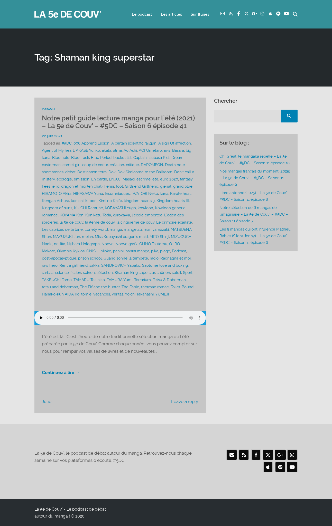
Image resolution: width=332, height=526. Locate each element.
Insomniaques (117, 193)
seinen (89, 272)
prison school (90, 258)
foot (119, 186)
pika (154, 251)
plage (165, 251)
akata (106, 150)
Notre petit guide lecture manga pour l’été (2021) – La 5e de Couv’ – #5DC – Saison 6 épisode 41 (118, 122)
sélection (105, 272)
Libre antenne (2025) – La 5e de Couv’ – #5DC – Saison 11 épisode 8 (254, 196)
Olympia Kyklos (71, 251)
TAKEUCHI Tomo (57, 280)
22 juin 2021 (52, 136)
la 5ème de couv (100, 222)
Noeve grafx (126, 244)
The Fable (130, 287)
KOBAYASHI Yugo (120, 208)
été (155, 179)
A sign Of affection (174, 143)
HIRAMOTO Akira (56, 193)
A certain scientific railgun (133, 143)
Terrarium (142, 280)
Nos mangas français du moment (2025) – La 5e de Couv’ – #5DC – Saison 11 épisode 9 (254, 178)
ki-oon (91, 200)
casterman (51, 164)
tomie (86, 294)
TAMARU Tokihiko (89, 280)
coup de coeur (95, 164)
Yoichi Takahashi (139, 294)
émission (81, 179)
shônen (163, 272)
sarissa (47, 272)
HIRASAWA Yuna (88, 193)
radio (154, 258)
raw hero (50, 265)
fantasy (186, 179)
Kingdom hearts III (172, 200)
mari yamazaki (156, 229)
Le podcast (142, 14)
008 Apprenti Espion (91, 143)
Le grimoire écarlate (174, 222)
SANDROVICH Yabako (120, 265)
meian (87, 236)
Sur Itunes (200, 14)
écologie (64, 179)
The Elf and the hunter (100, 287)
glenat (165, 186)
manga (116, 229)
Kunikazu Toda (98, 215)
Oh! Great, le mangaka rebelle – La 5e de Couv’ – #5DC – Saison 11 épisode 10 (254, 159)
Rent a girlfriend (73, 265)
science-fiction (68, 272)
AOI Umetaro (150, 150)
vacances (101, 294)
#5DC (67, 143)
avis (167, 150)
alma (117, 150)
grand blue (182, 186)
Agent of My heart (58, 150)
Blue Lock (80, 157)
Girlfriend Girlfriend (141, 186)
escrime (143, 179)
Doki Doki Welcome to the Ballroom (140, 172)
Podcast (48, 109)
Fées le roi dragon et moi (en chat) (72, 186)
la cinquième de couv (135, 222)
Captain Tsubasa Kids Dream (158, 157)
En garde (99, 179)
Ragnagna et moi (175, 258)
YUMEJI (162, 294)
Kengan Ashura (55, 200)
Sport (187, 272)
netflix (59, 244)
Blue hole (60, 157)
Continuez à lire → (61, 372)
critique (132, 164)
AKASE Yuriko (88, 150)
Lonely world (96, 229)
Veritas (117, 294)
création (117, 164)
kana (164, 193)
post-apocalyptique (59, 258)
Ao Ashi (130, 150)
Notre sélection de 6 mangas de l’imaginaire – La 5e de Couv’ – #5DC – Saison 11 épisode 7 (253, 214)
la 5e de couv (71, 222)
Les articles (171, 14)
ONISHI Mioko (98, 251)
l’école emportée (147, 215)
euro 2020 (169, 179)
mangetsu (133, 229)
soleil (176, 272)
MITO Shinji (159, 236)
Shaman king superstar (135, 272)
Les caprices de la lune (62, 229)
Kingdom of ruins (57, 208)
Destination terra (92, 172)
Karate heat (180, 193)
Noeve (108, 244)
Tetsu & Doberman (169, 280)
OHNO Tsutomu (153, 244)
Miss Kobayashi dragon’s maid (121, 236)
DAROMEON (152, 164)
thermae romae (155, 287)
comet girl (71, 164)
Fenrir (109, 186)
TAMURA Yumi (119, 280)
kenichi (77, 200)
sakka (94, 265)
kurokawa (121, 215)
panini (118, 251)
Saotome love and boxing (165, 265)
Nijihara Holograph (83, 244)
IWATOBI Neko (145, 193)
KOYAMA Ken (72, 215)
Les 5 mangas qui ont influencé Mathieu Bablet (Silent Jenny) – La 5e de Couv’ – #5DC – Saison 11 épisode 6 (255, 236)
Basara (178, 150)
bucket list (122, 157)
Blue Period (101, 157)
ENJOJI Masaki (122, 179)
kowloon (145, 208)
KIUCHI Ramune (88, 208)
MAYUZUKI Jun (66, 236)
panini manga (137, 251)
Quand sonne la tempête (126, 258)
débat (70, 172)
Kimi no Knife (110, 200)
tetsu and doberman (60, 287)
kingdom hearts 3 (139, 200)
